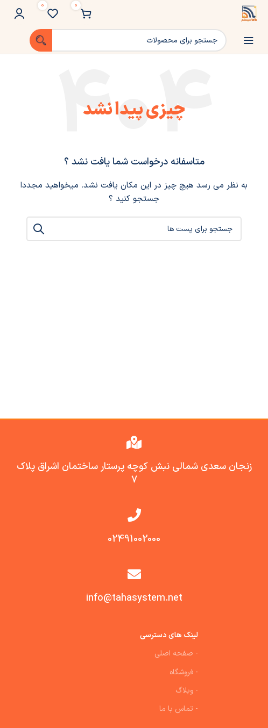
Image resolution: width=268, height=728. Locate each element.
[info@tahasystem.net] (134, 574)
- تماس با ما (178, 709)
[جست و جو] (128, 40)
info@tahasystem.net (134, 598)
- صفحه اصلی (176, 653)
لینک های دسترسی (169, 635)
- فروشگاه (184, 672)
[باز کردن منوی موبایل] (248, 40)
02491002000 (134, 539)
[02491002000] (134, 515)
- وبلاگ (186, 690)
